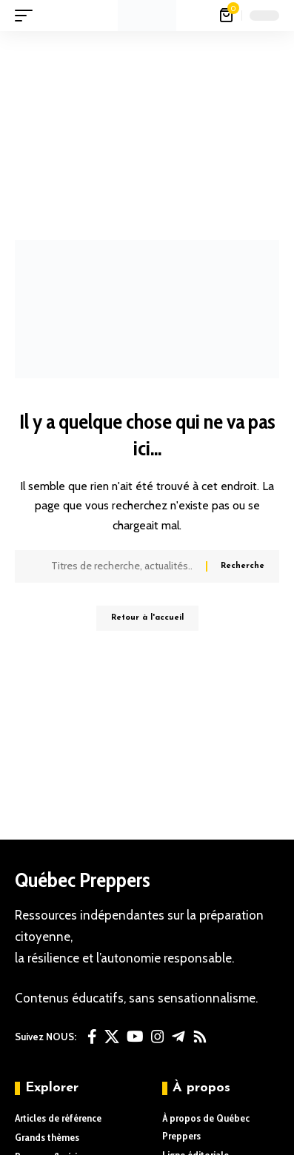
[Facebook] (92, 1036)
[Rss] (200, 1036)
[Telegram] (178, 1036)
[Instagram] (157, 1036)
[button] (27, 15)
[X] (112, 1036)
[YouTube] (135, 1036)
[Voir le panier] (227, 15)
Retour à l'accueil (147, 618)
